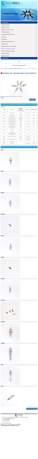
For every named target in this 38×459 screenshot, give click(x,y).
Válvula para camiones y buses (8, 29)
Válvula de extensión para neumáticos (9, 46)
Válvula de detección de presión (8, 41)
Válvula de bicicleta (5, 24)
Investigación (32, 99)
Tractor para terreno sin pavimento (8, 34)
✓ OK (30, 458)
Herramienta (4, 39)
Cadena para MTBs (5, 53)
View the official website (9, 439)
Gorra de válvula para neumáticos (8, 51)
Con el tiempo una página (32, 408)
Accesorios (4, 36)
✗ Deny (1, 430)
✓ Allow (1, 429)
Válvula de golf (5, 43)
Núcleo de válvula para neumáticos (8, 48)
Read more (2, 439)
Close (1, 427)
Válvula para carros (5, 27)
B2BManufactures (8, 425)
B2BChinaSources (15, 425)
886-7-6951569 (7, 419)
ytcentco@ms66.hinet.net (9, 418)
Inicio (2, 68)
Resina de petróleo (5, 55)
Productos (6, 68)
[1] (15, 100)
